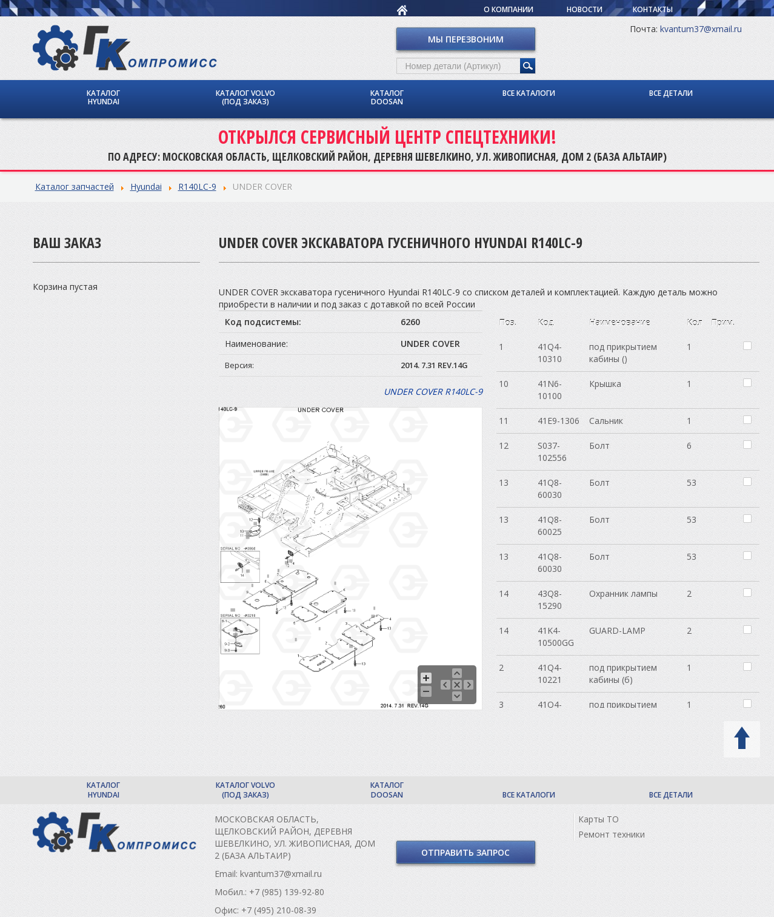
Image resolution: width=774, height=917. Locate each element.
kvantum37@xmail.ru (701, 29)
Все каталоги (528, 93)
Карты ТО (598, 819)
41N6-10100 (550, 389)
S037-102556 (552, 451)
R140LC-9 (197, 186)
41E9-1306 (558, 420)
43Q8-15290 (550, 599)
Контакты (653, 9)
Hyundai (146, 186)
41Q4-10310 (550, 352)
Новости (584, 9)
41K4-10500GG (556, 636)
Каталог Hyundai (103, 97)
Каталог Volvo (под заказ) (245, 97)
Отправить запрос (465, 852)
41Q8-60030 (550, 488)
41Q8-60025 (550, 525)
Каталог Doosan (387, 97)
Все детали (671, 93)
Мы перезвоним (466, 39)
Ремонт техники (611, 834)
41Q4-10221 (550, 673)
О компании (508, 9)
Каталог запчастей (74, 186)
